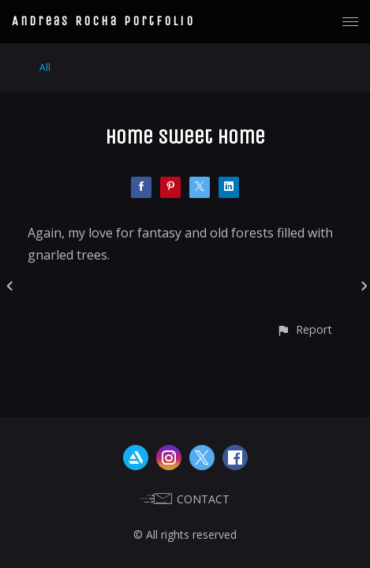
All (44, 67)
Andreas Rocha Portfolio (103, 20)
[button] (304, 329)
